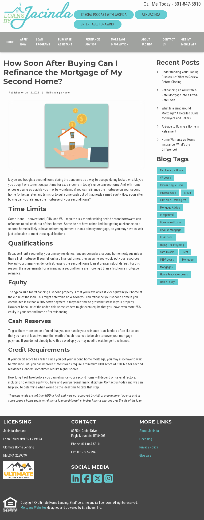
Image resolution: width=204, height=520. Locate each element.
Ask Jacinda (151, 14)
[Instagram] (108, 478)
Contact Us (168, 42)
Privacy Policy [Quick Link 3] (148, 447)
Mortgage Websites (34, 507)
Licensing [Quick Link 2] (145, 439)
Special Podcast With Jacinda (104, 14)
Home (10, 42)
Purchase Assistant (65, 42)
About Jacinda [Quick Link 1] (149, 431)
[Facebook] (86, 478)
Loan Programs (43, 42)
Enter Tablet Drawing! (97, 24)
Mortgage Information (119, 42)
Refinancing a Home (58, 92)
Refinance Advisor (93, 42)
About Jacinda (146, 42)
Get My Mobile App (188, 42)
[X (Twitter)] (97, 478)
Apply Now (23, 42)
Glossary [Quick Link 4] (145, 455)
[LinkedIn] (75, 478)
